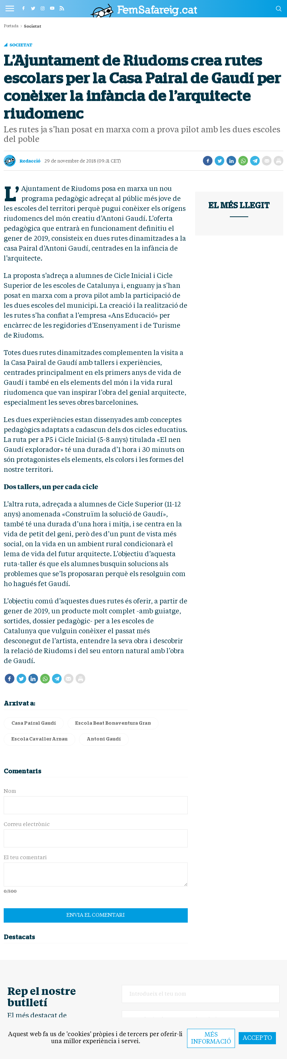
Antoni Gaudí (104, 739)
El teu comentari (25, 857)
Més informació (211, 1038)
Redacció (30, 160)
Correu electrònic (27, 824)
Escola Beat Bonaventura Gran (113, 723)
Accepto (257, 1038)
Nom (10, 791)
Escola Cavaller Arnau (39, 739)
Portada (11, 26)
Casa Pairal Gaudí (33, 723)
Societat (21, 45)
